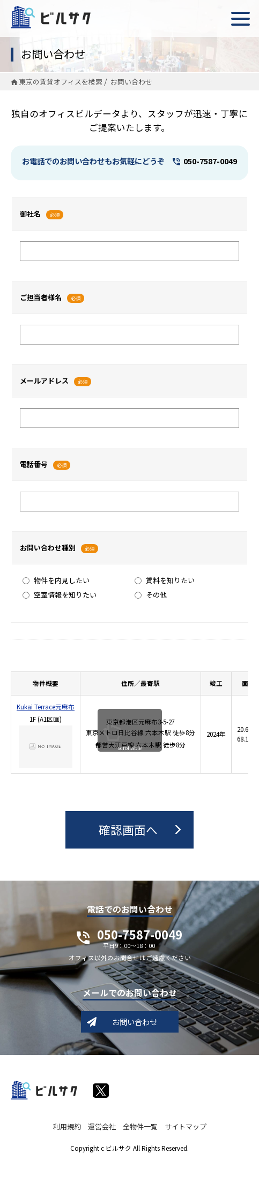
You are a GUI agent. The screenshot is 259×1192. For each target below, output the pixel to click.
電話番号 (34, 464)
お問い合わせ (134, 1021)
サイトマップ (185, 1126)
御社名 (30, 214)
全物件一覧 (140, 1126)
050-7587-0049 (210, 160)
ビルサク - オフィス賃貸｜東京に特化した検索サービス (51, 17)
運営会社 (102, 1126)
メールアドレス (44, 381)
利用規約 (67, 1126)
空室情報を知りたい (60, 595)
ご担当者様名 (41, 297)
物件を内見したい (56, 580)
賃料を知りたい (165, 580)
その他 (151, 595)
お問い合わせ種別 (48, 547)
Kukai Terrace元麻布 (46, 706)
